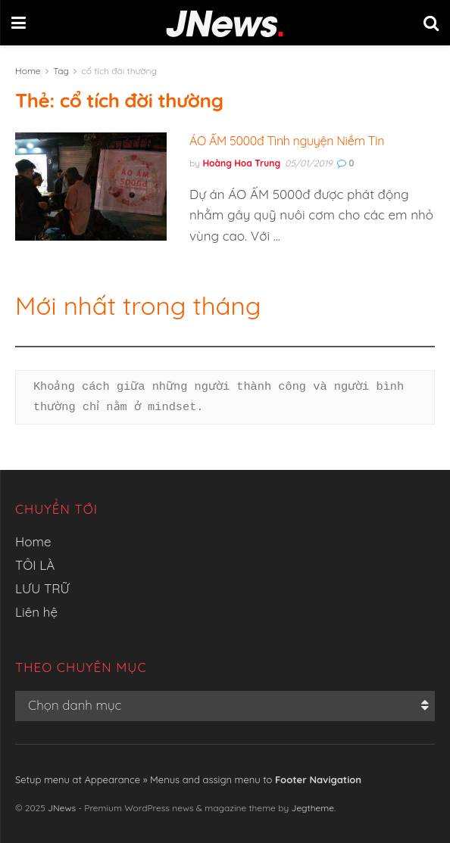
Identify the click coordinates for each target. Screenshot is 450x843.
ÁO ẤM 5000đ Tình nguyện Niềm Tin (286, 140)
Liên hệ (36, 612)
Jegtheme (313, 807)
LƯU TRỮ (42, 588)
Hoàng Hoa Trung (241, 163)
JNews (62, 807)
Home (28, 70)
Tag (61, 70)
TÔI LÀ (35, 565)
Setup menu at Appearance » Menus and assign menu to (188, 779)
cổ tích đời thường (119, 70)
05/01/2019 (309, 163)
